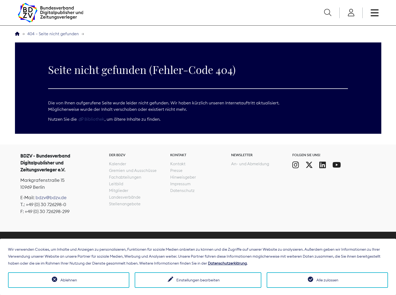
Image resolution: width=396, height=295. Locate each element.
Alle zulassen (327, 280)
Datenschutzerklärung (227, 263)
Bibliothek (94, 119)
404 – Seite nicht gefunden (53, 33)
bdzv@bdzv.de (51, 197)
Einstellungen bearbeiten (198, 280)
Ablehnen (68, 280)
